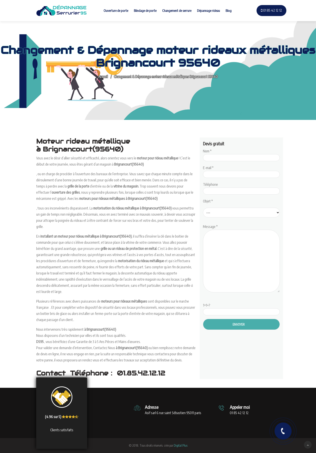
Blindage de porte (145, 11)
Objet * (208, 201)
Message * (241, 258)
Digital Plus (180, 445)
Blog (229, 11)
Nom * (241, 154)
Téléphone (241, 187)
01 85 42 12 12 (271, 10)
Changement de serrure (176, 11)
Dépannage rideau (208, 11)
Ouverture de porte (116, 11)
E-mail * (241, 171)
